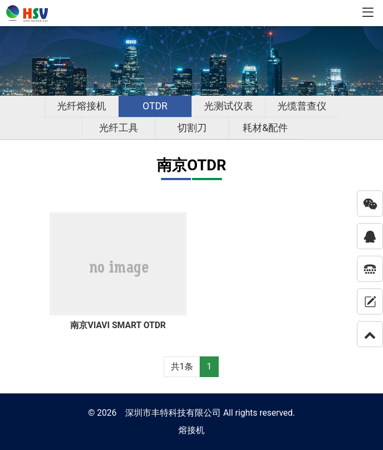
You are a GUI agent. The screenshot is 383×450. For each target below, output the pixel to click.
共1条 (182, 366)
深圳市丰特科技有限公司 (173, 413)
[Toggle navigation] (368, 13)
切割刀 (192, 127)
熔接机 (191, 430)
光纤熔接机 (81, 106)
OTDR (155, 106)
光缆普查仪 (301, 106)
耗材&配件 (265, 127)
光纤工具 (118, 127)
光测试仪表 (228, 106)
